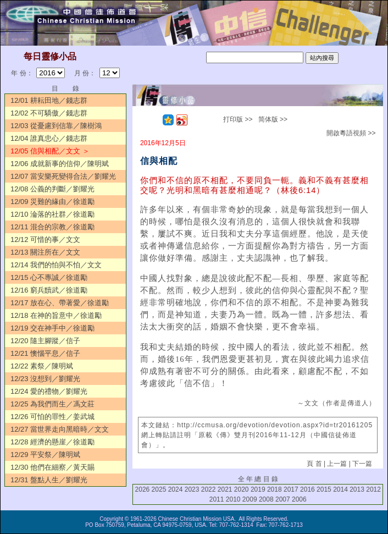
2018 (274, 489)
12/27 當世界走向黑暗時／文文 (59, 429)
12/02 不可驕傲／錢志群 (48, 113)
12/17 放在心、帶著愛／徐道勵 (59, 303)
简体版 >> (272, 119)
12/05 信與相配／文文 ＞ (50, 151)
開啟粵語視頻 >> (350, 133)
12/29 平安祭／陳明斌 (45, 454)
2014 (340, 489)
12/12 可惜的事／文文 (45, 239)
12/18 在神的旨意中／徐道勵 (56, 315)
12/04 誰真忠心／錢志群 (48, 138)
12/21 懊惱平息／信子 (45, 353)
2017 (291, 489)
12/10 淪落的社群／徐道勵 (52, 214)
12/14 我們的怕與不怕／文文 (56, 265)
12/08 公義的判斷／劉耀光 (52, 189)
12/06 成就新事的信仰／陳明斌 (59, 163)
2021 (225, 489)
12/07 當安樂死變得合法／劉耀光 (63, 176)
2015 (324, 489)
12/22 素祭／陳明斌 (41, 366)
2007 (282, 499)
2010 (233, 499)
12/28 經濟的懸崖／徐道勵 (52, 442)
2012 (373, 489)
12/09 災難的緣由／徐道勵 (52, 201)
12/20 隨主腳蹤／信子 (45, 341)
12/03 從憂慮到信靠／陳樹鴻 (56, 126)
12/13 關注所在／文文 (45, 252)
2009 (249, 499)
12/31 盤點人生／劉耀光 (48, 480)
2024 (175, 489)
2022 (208, 489)
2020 (241, 489)
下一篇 (362, 463)
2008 (266, 499)
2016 (307, 489)
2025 (159, 489)
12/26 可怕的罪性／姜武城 (52, 416)
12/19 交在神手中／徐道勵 (52, 328)
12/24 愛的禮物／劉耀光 (48, 391)
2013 (357, 489)
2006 (299, 499)
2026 (142, 489)
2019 (258, 489)
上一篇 (337, 463)
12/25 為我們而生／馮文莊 (52, 404)
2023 (192, 489)
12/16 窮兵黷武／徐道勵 (48, 290)
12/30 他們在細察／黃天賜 (52, 467)
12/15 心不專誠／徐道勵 (48, 277)
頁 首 (314, 463)
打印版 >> (237, 119)
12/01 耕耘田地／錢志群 (48, 100)
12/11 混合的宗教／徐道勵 (52, 227)
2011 (216, 499)
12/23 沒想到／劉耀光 (45, 379)
